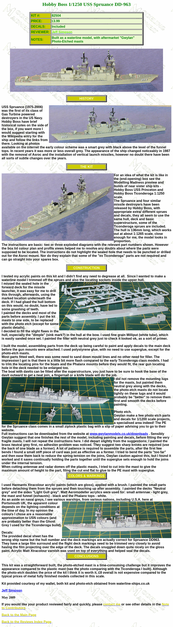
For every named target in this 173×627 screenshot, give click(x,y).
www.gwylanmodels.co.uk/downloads (119, 434)
